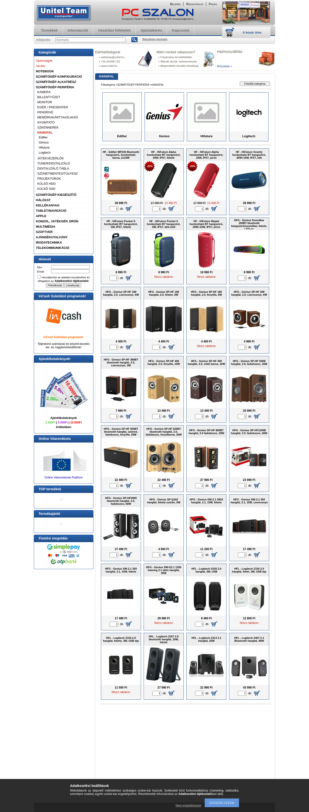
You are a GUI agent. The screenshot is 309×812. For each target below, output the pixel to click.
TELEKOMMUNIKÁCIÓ (53, 248)
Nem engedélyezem (188, 805)
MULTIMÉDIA (46, 226)
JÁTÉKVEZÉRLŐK (50, 158)
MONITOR (44, 102)
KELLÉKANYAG (48, 205)
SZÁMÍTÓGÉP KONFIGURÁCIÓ (59, 76)
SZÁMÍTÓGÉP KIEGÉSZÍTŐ (56, 195)
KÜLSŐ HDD (46, 183)
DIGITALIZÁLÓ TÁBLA (53, 168)
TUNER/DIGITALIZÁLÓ (53, 163)
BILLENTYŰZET (48, 97)
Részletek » (224, 66)
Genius (44, 142)
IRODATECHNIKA (49, 242)
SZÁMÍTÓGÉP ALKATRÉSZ (56, 82)
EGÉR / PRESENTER (52, 107)
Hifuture (44, 147)
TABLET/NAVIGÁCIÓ (51, 210)
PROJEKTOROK (49, 178)
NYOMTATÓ (46, 122)
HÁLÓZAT (43, 200)
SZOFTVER (44, 232)
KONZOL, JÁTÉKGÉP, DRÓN (57, 221)
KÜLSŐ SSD (46, 189)
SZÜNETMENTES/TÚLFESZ (57, 173)
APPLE (41, 216)
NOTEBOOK (45, 71)
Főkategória (108, 84)
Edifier (43, 137)
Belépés (175, 4)
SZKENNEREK (48, 127)
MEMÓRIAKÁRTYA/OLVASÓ (57, 117)
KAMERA (44, 92)
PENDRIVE (45, 112)
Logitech (45, 152)
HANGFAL (45, 132)
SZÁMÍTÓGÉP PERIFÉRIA (55, 87)
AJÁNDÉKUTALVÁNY (52, 237)
